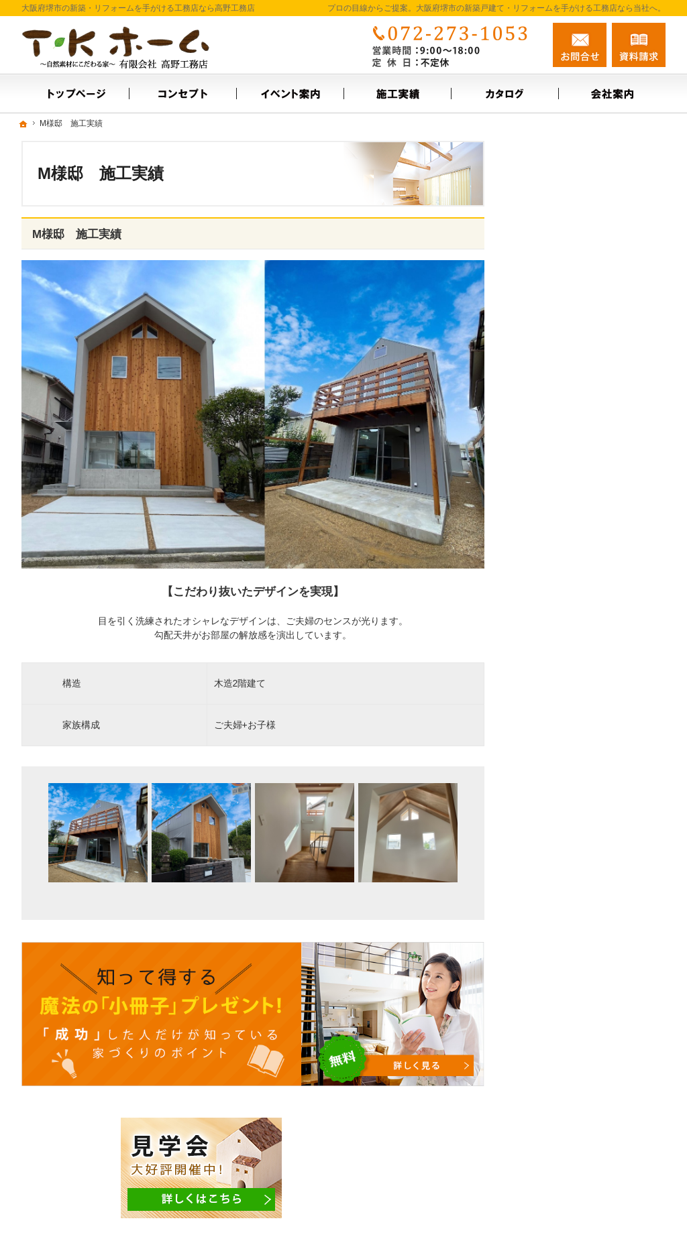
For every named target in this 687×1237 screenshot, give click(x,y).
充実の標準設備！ (563, 540)
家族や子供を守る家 (568, 610)
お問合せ (579, 45)
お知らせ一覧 (554, 471)
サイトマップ (554, 667)
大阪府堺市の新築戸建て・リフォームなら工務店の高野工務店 (480, 1205)
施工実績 (545, 356)
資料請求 (639, 45)
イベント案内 (554, 327)
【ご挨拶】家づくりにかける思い (591, 506)
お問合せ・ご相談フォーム (585, 1150)
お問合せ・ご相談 (563, 442)
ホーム (540, 281)
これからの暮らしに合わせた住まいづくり (591, 575)
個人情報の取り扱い (568, 639)
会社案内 (545, 384)
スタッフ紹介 (554, 413)
